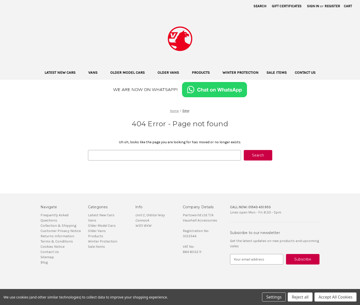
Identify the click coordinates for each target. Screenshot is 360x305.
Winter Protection (240, 72)
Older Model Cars (130, 72)
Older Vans (171, 72)
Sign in (313, 6)
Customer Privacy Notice (60, 231)
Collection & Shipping (58, 226)
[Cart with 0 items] (348, 6)
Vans (95, 72)
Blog (44, 262)
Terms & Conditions (56, 241)
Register (332, 6)
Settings (274, 297)
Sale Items (276, 72)
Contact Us (305, 72)
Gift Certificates (287, 6)
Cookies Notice (52, 246)
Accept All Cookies (335, 297)
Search (260, 6)
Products (203, 72)
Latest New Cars (62, 72)
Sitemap (47, 257)
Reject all (300, 297)
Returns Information (57, 236)
